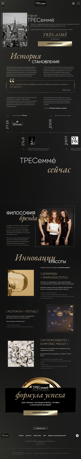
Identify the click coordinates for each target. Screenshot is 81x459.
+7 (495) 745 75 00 (40, 442)
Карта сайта (37, 435)
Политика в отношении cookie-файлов (59, 453)
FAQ (44, 435)
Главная (21, 435)
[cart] (73, 4)
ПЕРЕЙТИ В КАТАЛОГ (55, 44)
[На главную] (40, 3)
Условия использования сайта (40, 453)
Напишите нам (40, 428)
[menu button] (3, 4)
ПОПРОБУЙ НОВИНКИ (40, 413)
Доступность (29, 453)
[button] (40, 412)
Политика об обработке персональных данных (18, 453)
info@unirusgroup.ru (40, 444)
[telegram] (77, 435)
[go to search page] (78, 4)
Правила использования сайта (57, 435)
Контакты (28, 435)
